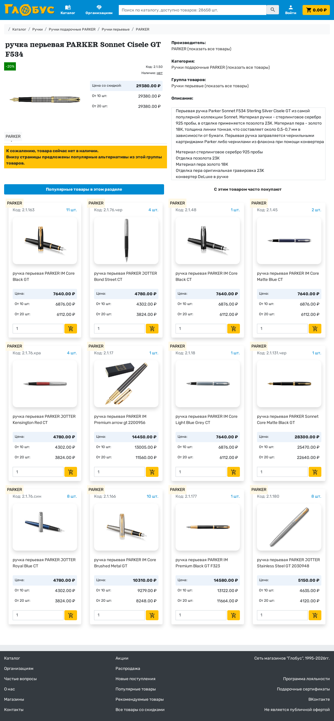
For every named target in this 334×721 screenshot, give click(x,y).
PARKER (142, 29)
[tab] (84, 189)
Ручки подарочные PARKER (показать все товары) (220, 67)
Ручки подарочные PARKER (72, 29)
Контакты (14, 709)
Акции (122, 658)
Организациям (19, 668)
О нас (9, 689)
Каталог (19, 29)
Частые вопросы (20, 678)
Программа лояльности (306, 678)
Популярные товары (136, 689)
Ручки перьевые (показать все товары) (210, 85)
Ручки (37, 29)
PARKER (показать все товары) (201, 48)
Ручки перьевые (116, 29)
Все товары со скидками (140, 709)
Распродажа (128, 668)
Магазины (14, 699)
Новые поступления (136, 678)
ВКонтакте (319, 699)
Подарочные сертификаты (303, 689)
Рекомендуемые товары (140, 699)
